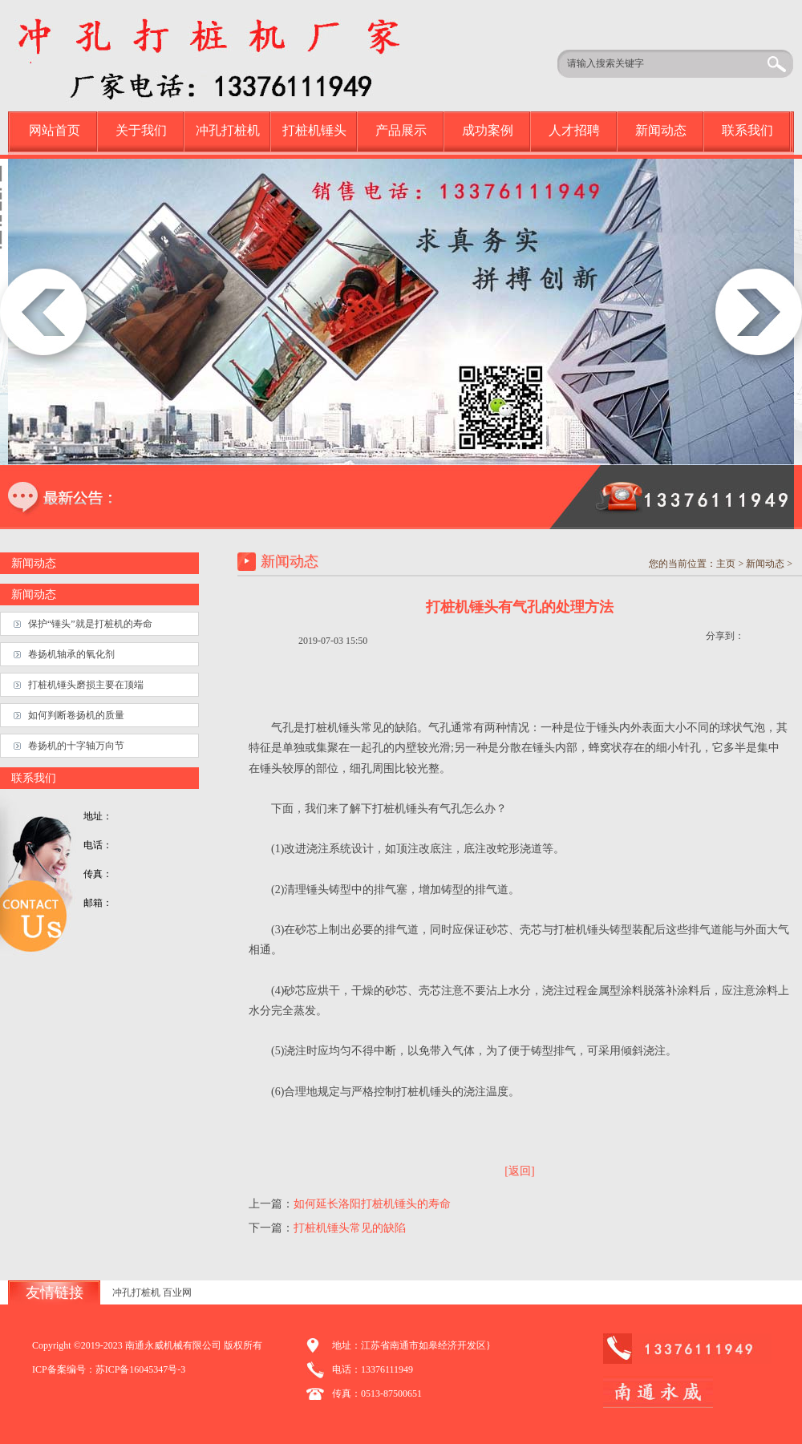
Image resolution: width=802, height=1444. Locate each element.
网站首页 (54, 130)
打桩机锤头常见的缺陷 (350, 1228)
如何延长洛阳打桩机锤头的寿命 (372, 1204)
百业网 (177, 1292)
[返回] (519, 1171)
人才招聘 (574, 130)
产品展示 (401, 130)
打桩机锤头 (314, 130)
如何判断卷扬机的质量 (76, 715)
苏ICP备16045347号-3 (140, 1369)
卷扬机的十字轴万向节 (76, 745)
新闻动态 (661, 130)
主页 (725, 563)
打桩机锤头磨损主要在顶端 (86, 684)
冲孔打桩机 (228, 130)
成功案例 (487, 130)
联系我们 (747, 130)
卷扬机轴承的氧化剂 (71, 654)
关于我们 (141, 130)
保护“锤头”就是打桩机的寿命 (90, 623)
